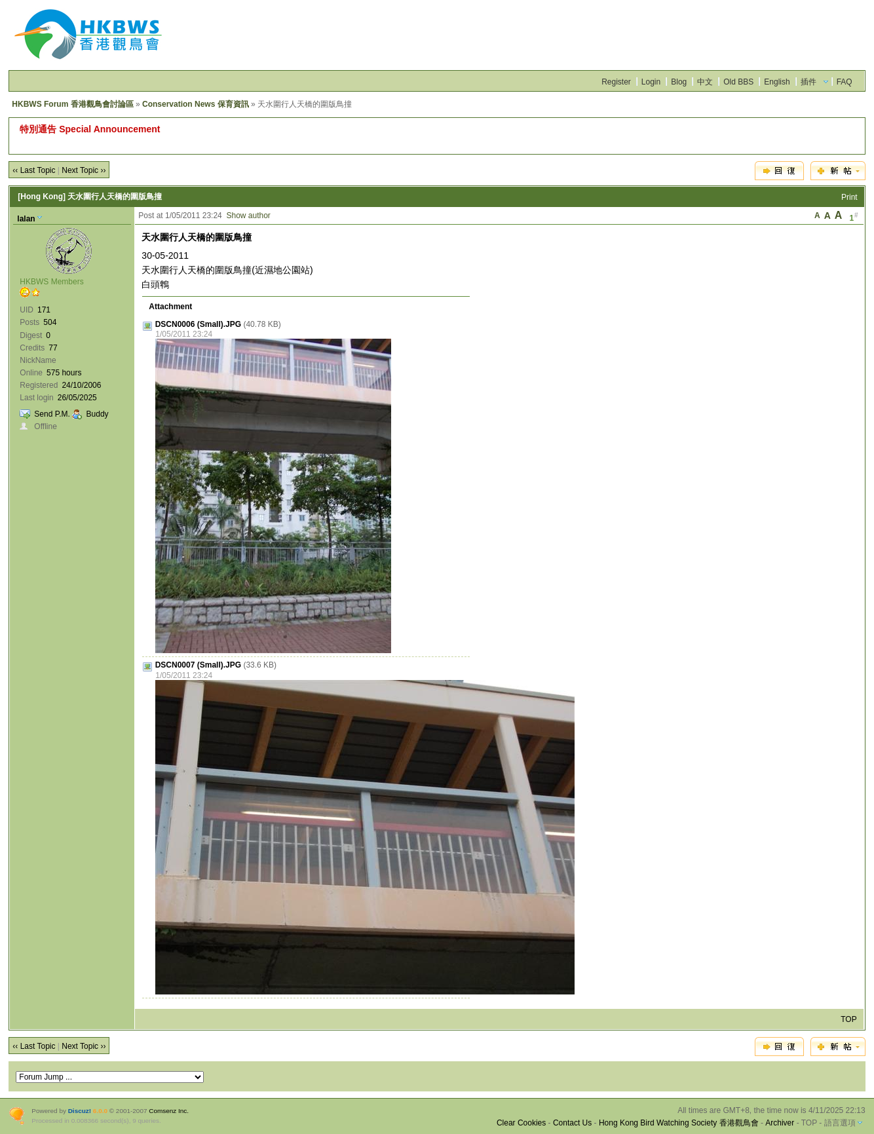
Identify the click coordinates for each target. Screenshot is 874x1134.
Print (849, 197)
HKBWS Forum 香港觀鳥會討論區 (72, 104)
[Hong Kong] (42, 196)
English (776, 81)
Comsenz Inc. (169, 1110)
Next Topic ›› (83, 170)
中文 (705, 81)
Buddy (97, 414)
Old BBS (738, 81)
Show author (248, 215)
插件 (808, 81)
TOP (848, 1019)
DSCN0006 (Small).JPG (198, 324)
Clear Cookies (521, 1122)
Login (650, 81)
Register (616, 81)
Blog (679, 81)
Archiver (779, 1122)
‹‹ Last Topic (33, 170)
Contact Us (572, 1122)
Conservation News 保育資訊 (195, 104)
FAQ (844, 81)
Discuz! (79, 1110)
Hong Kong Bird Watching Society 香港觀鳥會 (679, 1122)
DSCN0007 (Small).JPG (198, 665)
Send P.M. (51, 414)
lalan (26, 218)
